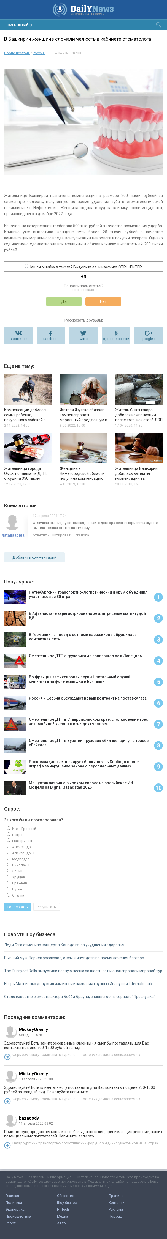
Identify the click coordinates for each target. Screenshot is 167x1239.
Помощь (116, 1216)
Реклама (116, 1209)
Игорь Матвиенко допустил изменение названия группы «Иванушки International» (78, 984)
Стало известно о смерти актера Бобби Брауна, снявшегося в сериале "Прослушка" (79, 996)
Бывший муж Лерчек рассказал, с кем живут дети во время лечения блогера (74, 958)
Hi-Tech (63, 1209)
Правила (116, 1196)
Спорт (11, 1223)
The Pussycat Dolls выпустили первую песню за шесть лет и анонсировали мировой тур (83, 971)
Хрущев (18, 877)
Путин (16, 889)
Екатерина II (21, 841)
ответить (41, 535)
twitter (83, 339)
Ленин (16, 871)
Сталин (17, 895)
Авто (61, 1223)
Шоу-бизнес (67, 1202)
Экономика (15, 1209)
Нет (103, 301)
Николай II (20, 865)
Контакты (117, 1202)
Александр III (22, 853)
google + (148, 339)
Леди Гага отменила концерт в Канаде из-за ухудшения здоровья (64, 945)
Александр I (22, 847)
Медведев (20, 859)
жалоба (82, 535)
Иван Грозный (23, 829)
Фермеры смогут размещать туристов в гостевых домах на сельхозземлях (76, 1054)
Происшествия (17, 53)
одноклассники (116, 339)
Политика (14, 1202)
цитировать (62, 535)
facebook (51, 339)
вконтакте (18, 339)
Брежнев (19, 883)
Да (64, 301)
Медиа (62, 1216)
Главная (12, 1196)
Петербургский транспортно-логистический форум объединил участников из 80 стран (85, 1143)
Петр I (16, 835)
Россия (39, 53)
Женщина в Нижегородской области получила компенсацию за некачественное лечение (82, 478)
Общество (65, 1196)
